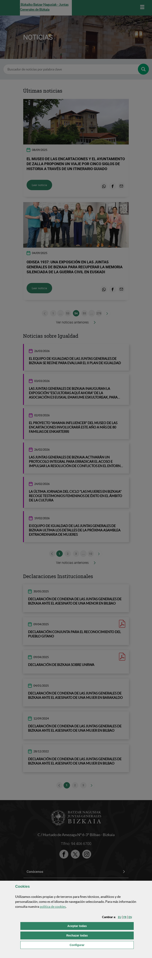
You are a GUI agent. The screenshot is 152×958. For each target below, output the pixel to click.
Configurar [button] (98, 945)
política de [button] (53, 906)
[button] (119, 917)
